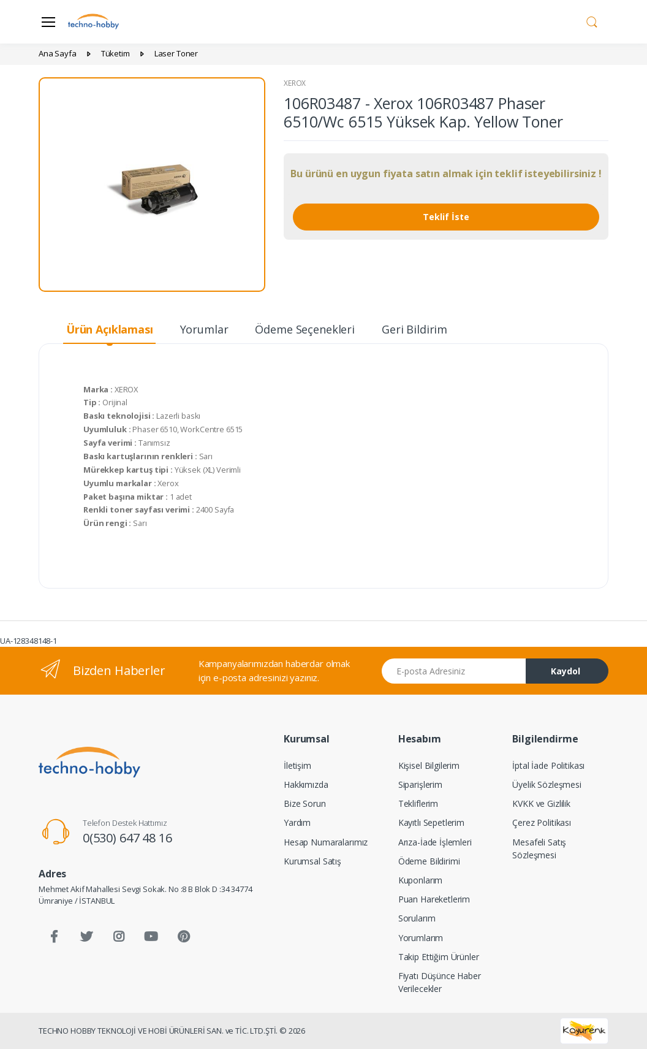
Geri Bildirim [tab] (414, 329)
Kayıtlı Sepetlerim (431, 822)
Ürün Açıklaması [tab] (109, 329)
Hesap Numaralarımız (326, 842)
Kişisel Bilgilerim (429, 765)
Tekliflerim (418, 803)
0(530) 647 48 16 (127, 838)
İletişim (297, 765)
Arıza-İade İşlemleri (435, 842)
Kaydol (565, 671)
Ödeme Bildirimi (429, 861)
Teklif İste (446, 217)
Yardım (297, 822)
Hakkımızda (306, 784)
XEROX (295, 83)
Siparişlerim (420, 784)
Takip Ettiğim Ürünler (438, 957)
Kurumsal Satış (312, 861)
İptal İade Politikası (548, 765)
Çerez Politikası (541, 822)
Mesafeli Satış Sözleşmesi (539, 848)
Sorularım (417, 918)
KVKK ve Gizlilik (541, 803)
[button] (592, 21)
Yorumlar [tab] (204, 329)
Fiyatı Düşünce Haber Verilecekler (439, 982)
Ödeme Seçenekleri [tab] (305, 329)
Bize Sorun (305, 803)
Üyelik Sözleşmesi (546, 784)
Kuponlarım (420, 880)
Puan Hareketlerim (434, 899)
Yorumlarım (421, 938)
